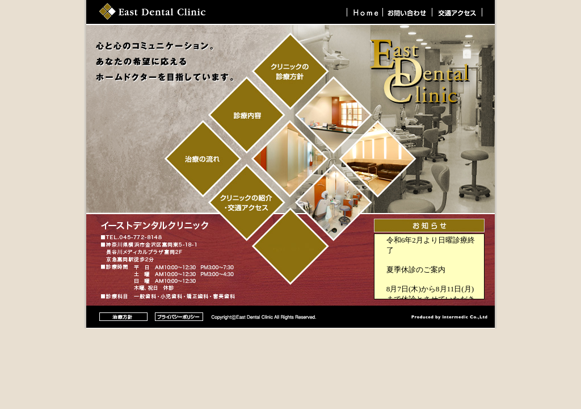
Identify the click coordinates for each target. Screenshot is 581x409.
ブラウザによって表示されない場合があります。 (429, 266)
